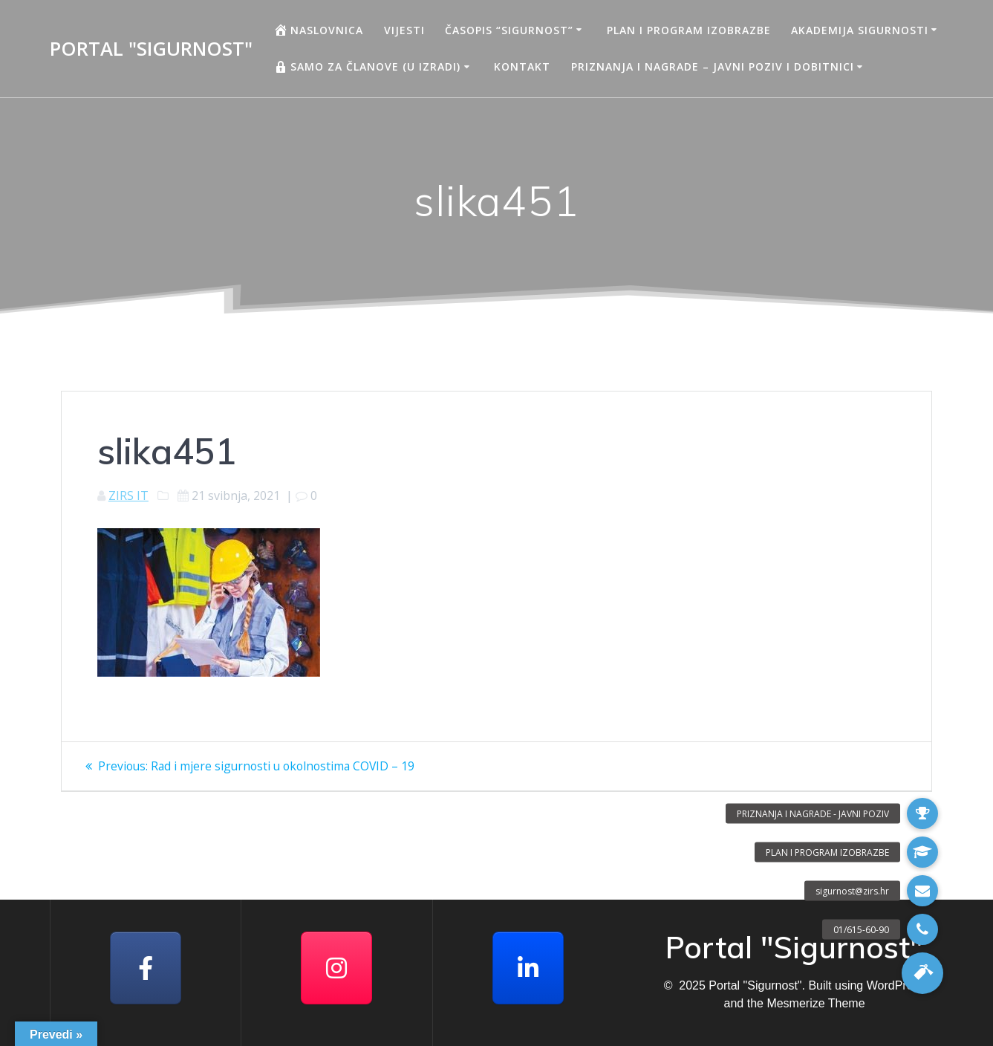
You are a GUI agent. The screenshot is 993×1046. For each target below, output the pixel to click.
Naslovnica (318, 29)
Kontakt (522, 66)
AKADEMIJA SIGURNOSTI (859, 30)
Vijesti (404, 30)
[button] (922, 973)
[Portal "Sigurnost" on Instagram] (336, 968)
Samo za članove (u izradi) (366, 66)
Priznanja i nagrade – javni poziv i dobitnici (712, 66)
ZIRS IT (128, 495)
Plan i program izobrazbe (689, 30)
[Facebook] (145, 968)
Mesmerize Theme (815, 1003)
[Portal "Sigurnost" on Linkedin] (528, 968)
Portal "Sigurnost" (151, 49)
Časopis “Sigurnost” (509, 30)
